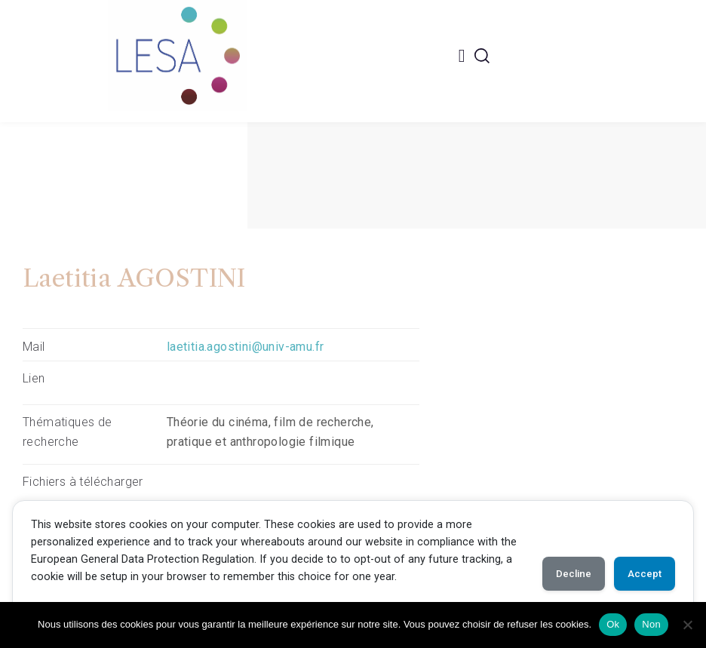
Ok (612, 624)
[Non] (687, 624)
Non (651, 624)
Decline (559, 574)
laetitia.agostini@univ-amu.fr (245, 346)
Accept (640, 574)
